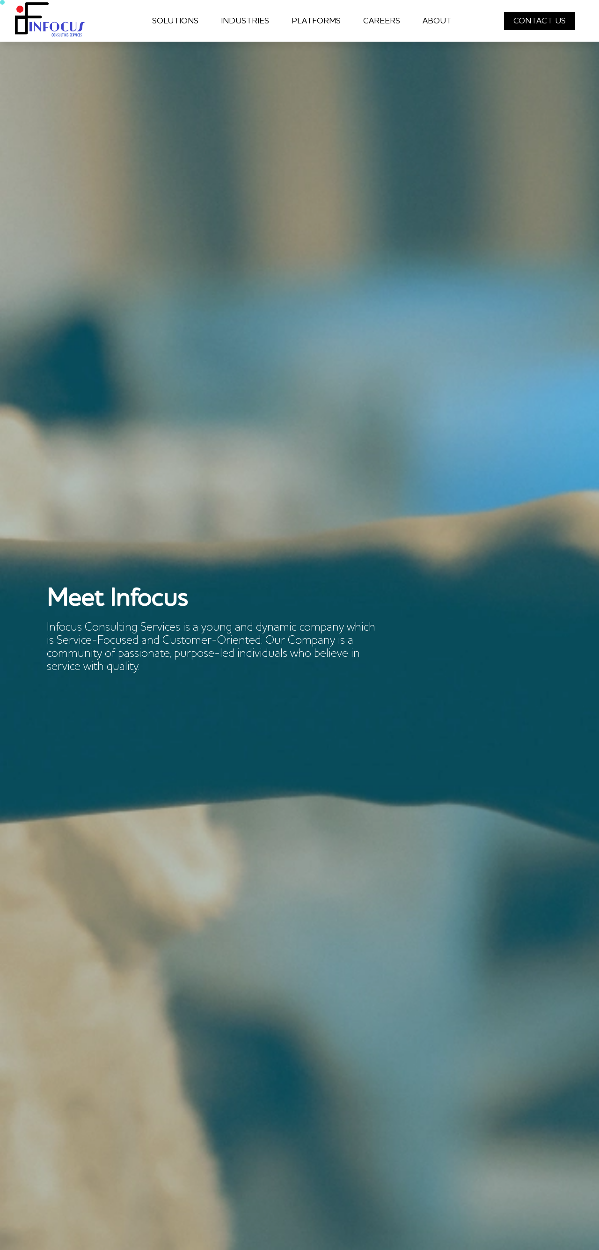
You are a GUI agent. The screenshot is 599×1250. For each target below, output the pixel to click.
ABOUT (437, 21)
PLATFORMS (316, 21)
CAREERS (381, 21)
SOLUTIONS (175, 21)
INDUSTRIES (245, 21)
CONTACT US (539, 21)
